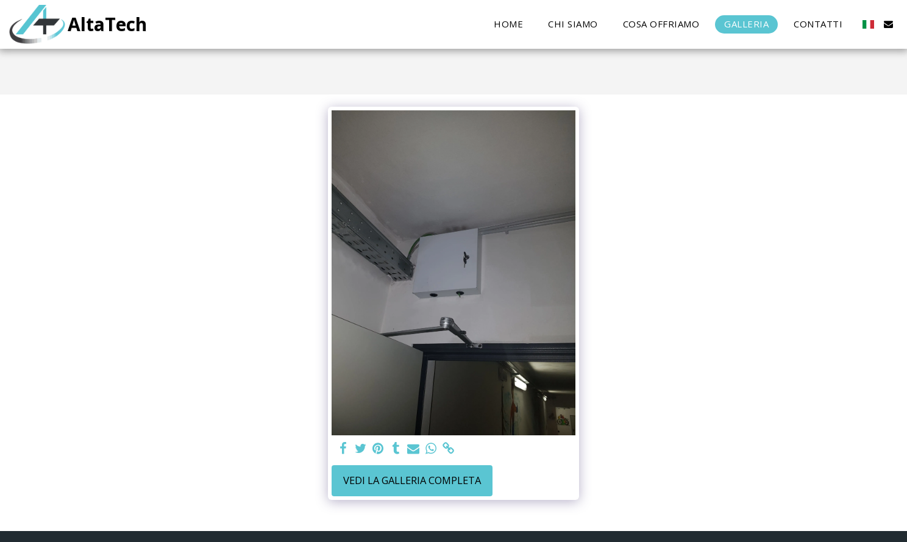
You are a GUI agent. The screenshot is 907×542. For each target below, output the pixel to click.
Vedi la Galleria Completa (412, 480)
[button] (888, 24)
